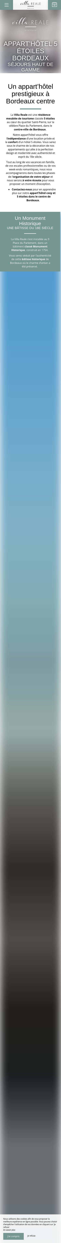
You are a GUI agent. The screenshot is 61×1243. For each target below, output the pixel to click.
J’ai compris (13, 1236)
